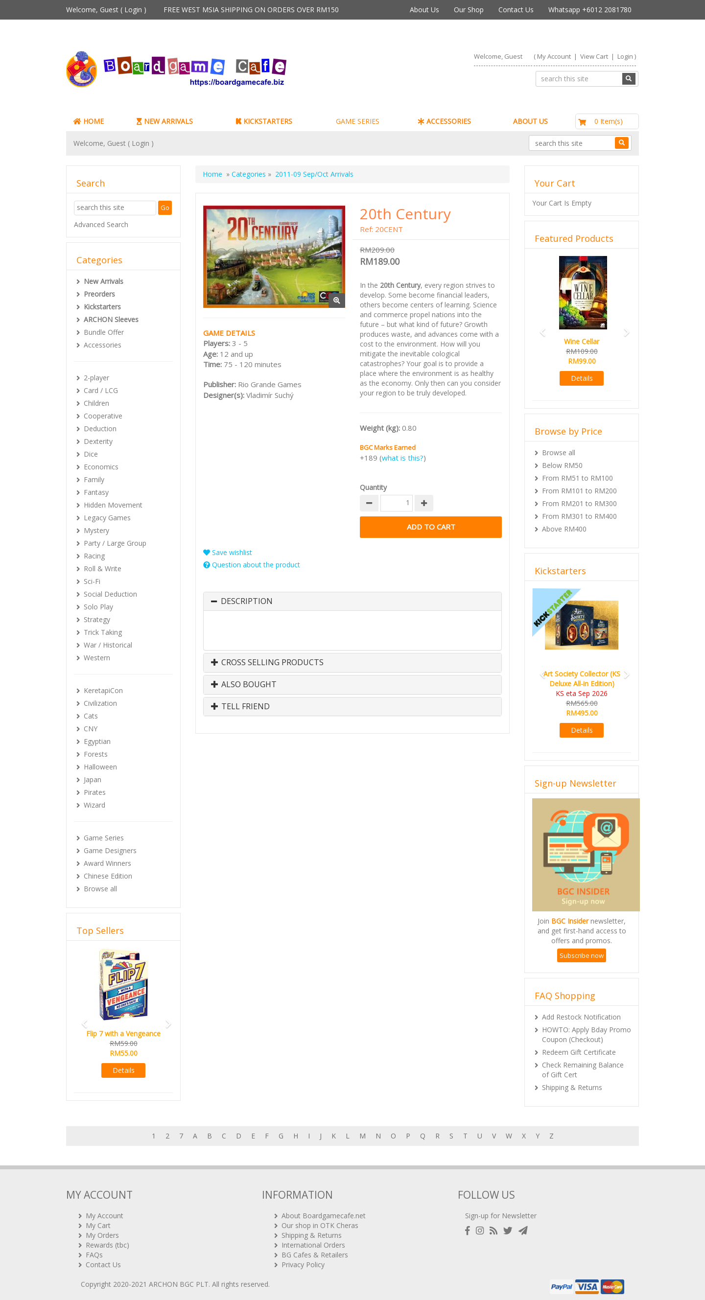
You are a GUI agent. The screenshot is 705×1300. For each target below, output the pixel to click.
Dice (91, 454)
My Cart (98, 1221)
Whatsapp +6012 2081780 (590, 9)
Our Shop (469, 9)
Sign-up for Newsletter (501, 1211)
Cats (91, 715)
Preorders (99, 294)
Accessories (102, 344)
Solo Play (98, 606)
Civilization (100, 703)
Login (133, 9)
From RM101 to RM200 (579, 490)
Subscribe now (582, 955)
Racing (94, 555)
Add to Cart (431, 526)
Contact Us (516, 9)
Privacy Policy (303, 1260)
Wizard (94, 805)
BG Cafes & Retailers (315, 1250)
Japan (92, 779)
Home (212, 174)
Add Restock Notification (581, 1016)
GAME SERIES (357, 121)
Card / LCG (101, 390)
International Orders (313, 1241)
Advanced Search (101, 224)
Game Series (104, 837)
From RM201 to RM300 (579, 503)
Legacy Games (107, 517)
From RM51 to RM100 (577, 478)
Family (94, 479)
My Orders (102, 1231)
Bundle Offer (104, 332)
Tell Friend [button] (240, 706)
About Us (424, 9)
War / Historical (108, 645)
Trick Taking (103, 632)
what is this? (402, 458)
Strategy (97, 619)
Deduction (100, 428)
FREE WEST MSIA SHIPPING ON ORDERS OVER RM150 (251, 9)
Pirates (95, 792)
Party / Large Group (115, 543)
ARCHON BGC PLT (179, 1280)
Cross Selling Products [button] (267, 662)
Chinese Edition (108, 876)
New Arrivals (103, 281)
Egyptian (97, 741)
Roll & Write (102, 568)
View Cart (594, 56)
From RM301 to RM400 (579, 516)
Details (124, 1070)
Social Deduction (110, 594)
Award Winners (107, 863)
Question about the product (251, 564)
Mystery (96, 530)
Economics (101, 466)
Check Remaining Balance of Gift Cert (583, 1069)
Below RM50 (562, 465)
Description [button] (247, 601)
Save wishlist (227, 552)
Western (97, 657)
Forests (96, 754)
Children (96, 403)
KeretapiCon (103, 690)
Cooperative (103, 415)
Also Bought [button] (244, 684)
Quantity (373, 487)
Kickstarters (102, 306)
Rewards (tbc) (107, 1241)
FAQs (94, 1250)
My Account (554, 56)
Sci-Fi (92, 581)
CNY (90, 728)
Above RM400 (564, 529)
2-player (96, 377)
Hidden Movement (113, 505)
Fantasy (96, 492)
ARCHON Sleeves (111, 319)
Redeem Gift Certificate (579, 1052)
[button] (81, 1019)
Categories (249, 174)
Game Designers (110, 850)
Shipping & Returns (572, 1087)
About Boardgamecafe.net (324, 1211)
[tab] (352, 601)
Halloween (100, 766)
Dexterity (98, 441)
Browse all (100, 888)
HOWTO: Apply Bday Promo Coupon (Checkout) (586, 1034)
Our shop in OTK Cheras (320, 1221)
